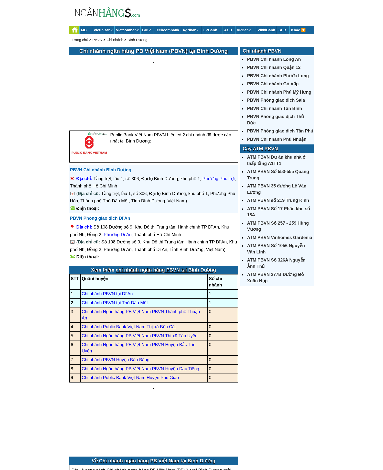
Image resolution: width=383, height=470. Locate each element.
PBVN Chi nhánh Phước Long (278, 75)
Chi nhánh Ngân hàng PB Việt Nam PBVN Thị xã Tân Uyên (140, 289)
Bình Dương (138, 40)
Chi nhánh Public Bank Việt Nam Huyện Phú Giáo (130, 331)
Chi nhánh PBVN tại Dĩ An (107, 247)
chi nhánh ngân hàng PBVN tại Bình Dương (166, 223)
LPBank (210, 30)
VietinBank (103, 30)
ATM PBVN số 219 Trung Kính (278, 200)
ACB (228, 30)
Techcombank (167, 30)
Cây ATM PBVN (260, 148)
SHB (282, 30)
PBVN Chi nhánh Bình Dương (100, 123)
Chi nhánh (114, 40)
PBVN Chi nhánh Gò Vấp (273, 83)
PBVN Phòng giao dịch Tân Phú (280, 131)
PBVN (97, 40)
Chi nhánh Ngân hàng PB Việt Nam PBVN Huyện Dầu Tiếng (140, 322)
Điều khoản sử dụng (227, 450)
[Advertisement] (154, 70)
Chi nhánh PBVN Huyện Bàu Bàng (115, 313)
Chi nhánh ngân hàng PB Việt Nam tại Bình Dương (157, 404)
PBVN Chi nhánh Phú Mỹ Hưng (279, 92)
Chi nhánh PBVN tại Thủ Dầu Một (115, 256)
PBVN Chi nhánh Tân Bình (274, 108)
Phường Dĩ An (118, 188)
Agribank (191, 30)
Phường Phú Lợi (218, 132)
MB (84, 30)
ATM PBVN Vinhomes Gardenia (279, 237)
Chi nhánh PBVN (262, 51)
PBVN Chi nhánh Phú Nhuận (277, 139)
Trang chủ (80, 40)
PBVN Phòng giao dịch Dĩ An (100, 171)
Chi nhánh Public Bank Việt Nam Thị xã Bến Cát (129, 280)
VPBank (244, 30)
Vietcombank (127, 30)
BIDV (146, 30)
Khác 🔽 (298, 30)
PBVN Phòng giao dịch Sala (276, 100)
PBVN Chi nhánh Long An (274, 59)
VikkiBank (266, 30)
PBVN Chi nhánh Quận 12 (274, 67)
